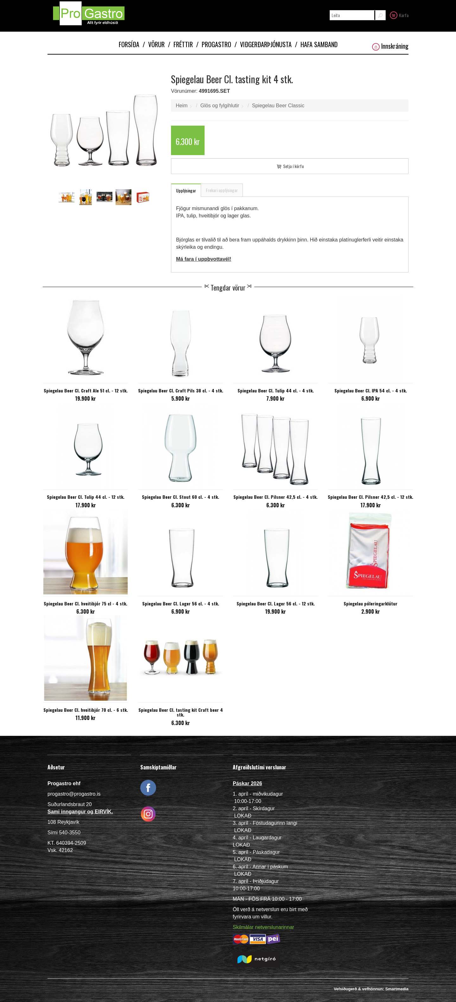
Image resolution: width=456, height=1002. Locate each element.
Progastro (213, 44)
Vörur (153, 44)
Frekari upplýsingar (222, 190)
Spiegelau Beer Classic (278, 105)
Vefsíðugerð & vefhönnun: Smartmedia (371, 988)
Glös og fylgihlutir (219, 105)
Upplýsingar (186, 190)
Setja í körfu (290, 166)
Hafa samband (316, 44)
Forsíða (129, 44)
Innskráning (390, 46)
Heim (181, 105)
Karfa (399, 14)
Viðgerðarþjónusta (263, 44)
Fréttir (180, 44)
